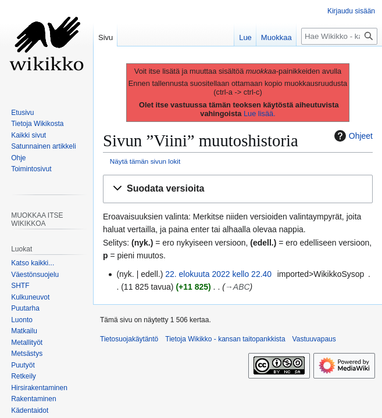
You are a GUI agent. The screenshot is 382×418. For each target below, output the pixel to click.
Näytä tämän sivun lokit (145, 161)
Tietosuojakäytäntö (129, 339)
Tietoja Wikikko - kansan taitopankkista (225, 339)
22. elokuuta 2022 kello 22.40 (218, 274)
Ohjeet (352, 136)
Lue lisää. (260, 113)
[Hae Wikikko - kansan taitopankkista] (339, 36)
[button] (238, 189)
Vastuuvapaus (314, 339)
